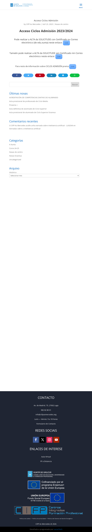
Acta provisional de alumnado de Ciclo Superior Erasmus (32, 112)
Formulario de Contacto (46, 424)
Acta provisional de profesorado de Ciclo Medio (28, 101)
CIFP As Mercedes (33, 24)
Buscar (75, 84)
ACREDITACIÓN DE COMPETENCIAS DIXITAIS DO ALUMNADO (33, 97)
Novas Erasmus (15, 156)
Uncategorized (15, 159)
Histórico (12, 172)
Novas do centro (61, 24)
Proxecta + (13, 105)
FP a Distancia (46, 461)
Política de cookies (25, 518)
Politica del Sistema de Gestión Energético (60, 518)
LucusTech (58, 529)
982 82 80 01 (46, 410)
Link (66, 43)
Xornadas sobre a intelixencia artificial (24, 128)
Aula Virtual (46, 457)
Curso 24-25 (14, 148)
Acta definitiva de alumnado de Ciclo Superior (28, 109)
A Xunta (12, 144)
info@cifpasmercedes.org (46, 414)
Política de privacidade (39, 518)
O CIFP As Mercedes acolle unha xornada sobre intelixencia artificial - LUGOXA (41, 125)
